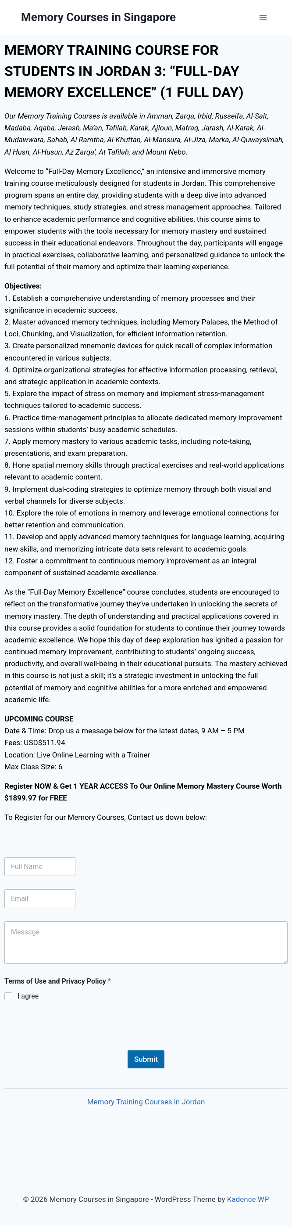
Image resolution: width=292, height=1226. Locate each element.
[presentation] (71, 1045)
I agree (28, 996)
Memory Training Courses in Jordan (146, 1101)
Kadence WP (248, 1199)
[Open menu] (263, 17)
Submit (146, 1059)
